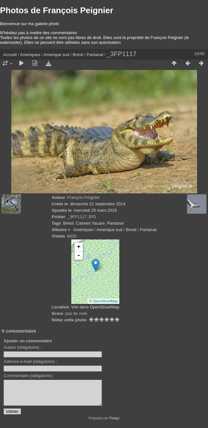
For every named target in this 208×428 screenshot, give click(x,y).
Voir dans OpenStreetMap (95, 307)
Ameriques (30, 54)
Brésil (68, 223)
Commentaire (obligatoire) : (29, 375)
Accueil (10, 54)
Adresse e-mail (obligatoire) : (30, 361)
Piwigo (114, 423)
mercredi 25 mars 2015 (95, 210)
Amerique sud (56, 54)
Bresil (78, 54)
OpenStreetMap (105, 301)
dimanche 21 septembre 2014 (97, 203)
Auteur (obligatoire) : (23, 347)
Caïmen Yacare (90, 223)
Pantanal (95, 54)
